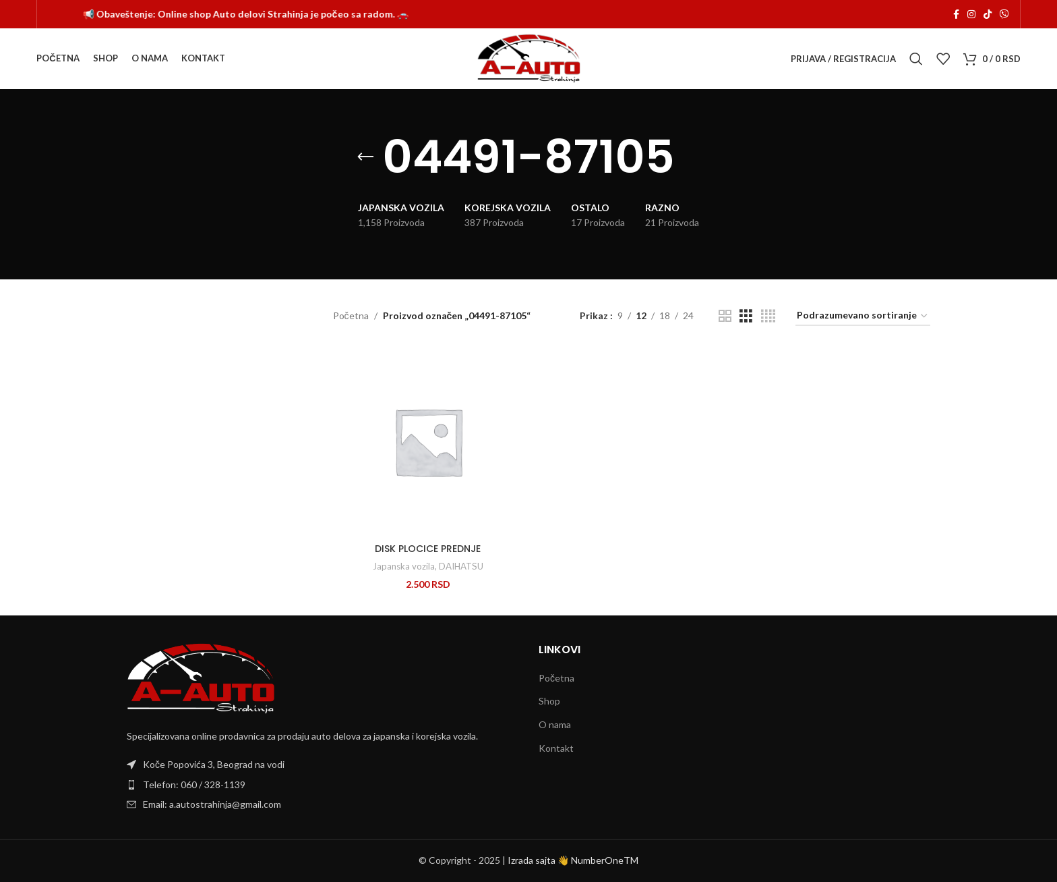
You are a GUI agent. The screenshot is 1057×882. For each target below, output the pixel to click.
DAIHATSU (461, 566)
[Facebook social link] (956, 14)
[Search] (916, 58)
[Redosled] (862, 316)
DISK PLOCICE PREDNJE (428, 548)
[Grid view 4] (768, 316)
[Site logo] (528, 57)
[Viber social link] (1004, 14)
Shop (549, 701)
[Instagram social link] (971, 14)
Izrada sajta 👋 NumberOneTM (573, 860)
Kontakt (556, 748)
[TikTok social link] (987, 14)
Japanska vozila (404, 566)
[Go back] (365, 157)
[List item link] (322, 784)
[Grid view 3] (745, 316)
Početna (351, 315)
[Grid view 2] (725, 316)
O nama (555, 724)
